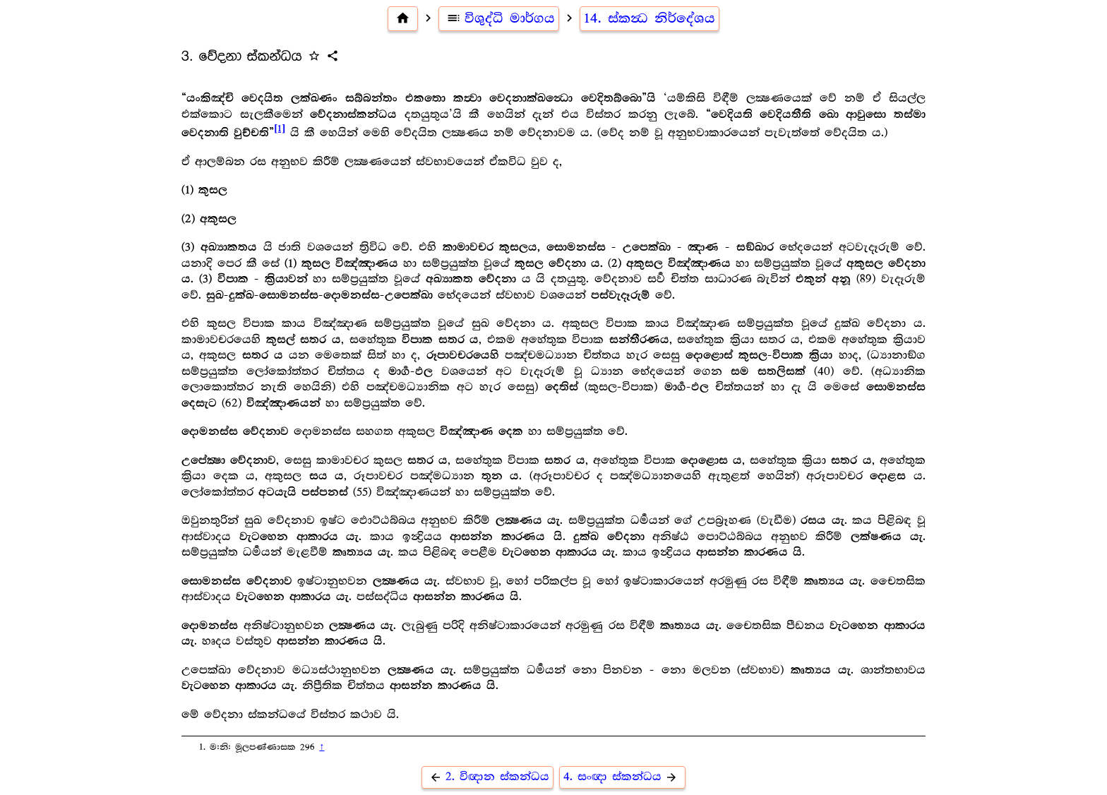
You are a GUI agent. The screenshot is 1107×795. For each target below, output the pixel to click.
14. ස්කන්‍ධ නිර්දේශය (649, 18)
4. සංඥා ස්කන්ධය (622, 777)
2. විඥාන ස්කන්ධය (487, 777)
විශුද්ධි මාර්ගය (499, 18)
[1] (279, 129)
